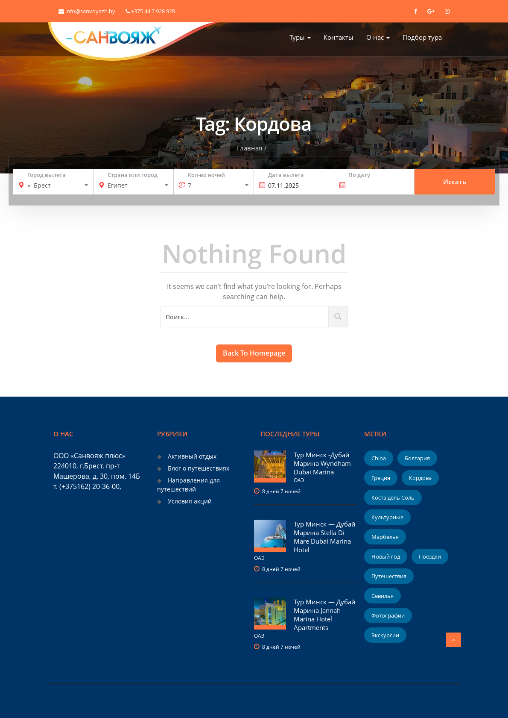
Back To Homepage (254, 353)
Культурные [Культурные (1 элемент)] (387, 517)
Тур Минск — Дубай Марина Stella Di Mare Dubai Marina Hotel (325, 537)
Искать (454, 181)
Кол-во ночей (206, 175)
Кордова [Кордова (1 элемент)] (420, 478)
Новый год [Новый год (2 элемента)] (385, 556)
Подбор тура (422, 37)
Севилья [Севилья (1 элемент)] (382, 596)
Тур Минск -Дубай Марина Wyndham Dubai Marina (322, 463)
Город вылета (46, 175)
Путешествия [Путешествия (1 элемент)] (388, 576)
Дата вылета (286, 175)
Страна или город (133, 175)
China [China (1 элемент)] (378, 458)
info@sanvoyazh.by (86, 11)
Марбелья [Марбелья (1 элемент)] (385, 537)
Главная (249, 148)
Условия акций (190, 501)
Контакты (338, 37)
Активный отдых (192, 456)
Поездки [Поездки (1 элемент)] (430, 556)
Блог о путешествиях (198, 468)
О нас (378, 37)
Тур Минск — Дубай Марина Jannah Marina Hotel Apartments (325, 614)
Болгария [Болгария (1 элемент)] (417, 458)
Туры (300, 37)
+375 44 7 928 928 (150, 11)
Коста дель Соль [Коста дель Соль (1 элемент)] (393, 497)
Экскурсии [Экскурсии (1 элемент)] (385, 635)
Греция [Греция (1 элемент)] (380, 478)
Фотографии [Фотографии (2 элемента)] (388, 615)
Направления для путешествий (188, 484)
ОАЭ (299, 480)
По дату (359, 175)
